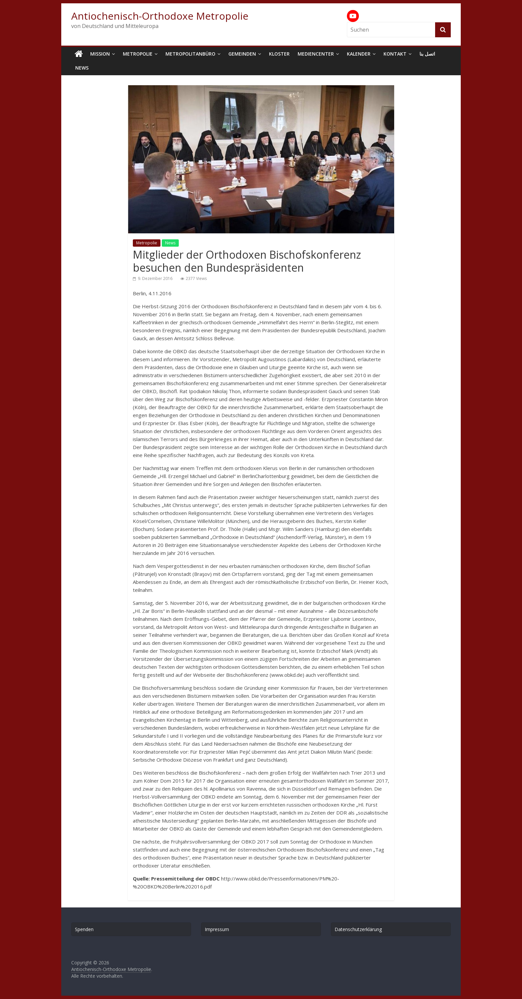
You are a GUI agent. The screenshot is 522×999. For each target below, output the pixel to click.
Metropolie (137, 54)
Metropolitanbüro (190, 54)
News (82, 68)
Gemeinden (242, 54)
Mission (100, 54)
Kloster (279, 54)
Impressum (217, 929)
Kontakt (395, 54)
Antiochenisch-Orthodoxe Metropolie (159, 16)
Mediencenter (316, 54)
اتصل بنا (427, 54)
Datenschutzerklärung (358, 929)
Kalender (359, 54)
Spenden (84, 929)
